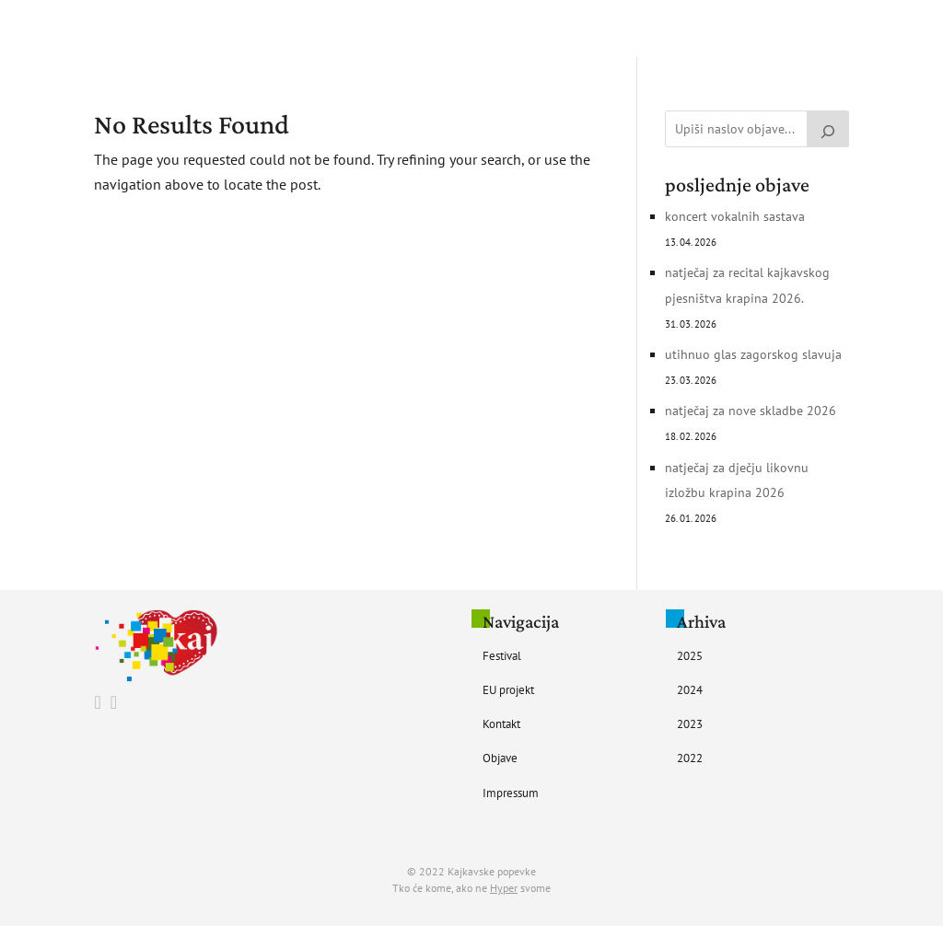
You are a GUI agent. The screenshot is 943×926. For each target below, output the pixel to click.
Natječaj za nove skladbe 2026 (750, 410)
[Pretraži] (828, 128)
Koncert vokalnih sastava (735, 216)
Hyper (504, 888)
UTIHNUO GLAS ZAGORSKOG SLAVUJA (753, 354)
